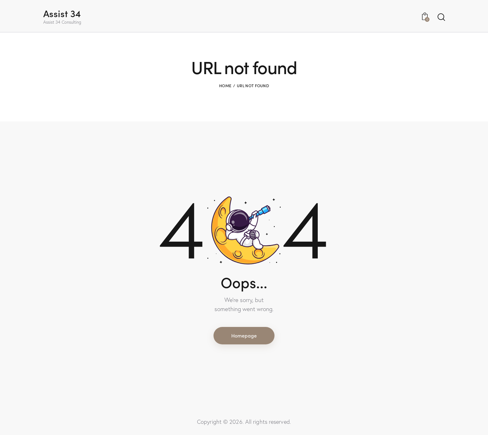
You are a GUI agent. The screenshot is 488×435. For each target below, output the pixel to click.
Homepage (244, 335)
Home (225, 85)
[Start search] (441, 17)
